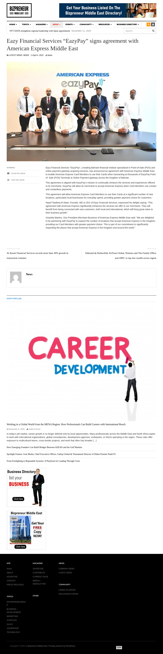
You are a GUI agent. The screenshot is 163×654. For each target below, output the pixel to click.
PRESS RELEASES (15, 585)
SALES (10, 624)
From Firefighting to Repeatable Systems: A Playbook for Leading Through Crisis (43, 461)
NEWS (56, 24)
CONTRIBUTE (39, 573)
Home (9, 569)
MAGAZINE (42, 24)
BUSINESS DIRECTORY (128, 24)
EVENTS (70, 24)
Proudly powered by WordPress (62, 646)
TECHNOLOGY (13, 632)
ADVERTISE (12, 577)
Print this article (15, 180)
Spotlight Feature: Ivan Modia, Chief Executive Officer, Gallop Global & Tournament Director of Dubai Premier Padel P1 (61, 454)
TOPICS (26, 24)
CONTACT (11, 581)
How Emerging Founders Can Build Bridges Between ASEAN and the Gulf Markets (44, 447)
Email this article (16, 173)
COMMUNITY (87, 24)
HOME (13, 24)
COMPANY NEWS (66, 569)
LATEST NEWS (15, 55)
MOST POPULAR (14, 298)
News (49, 55)
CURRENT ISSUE (40, 577)
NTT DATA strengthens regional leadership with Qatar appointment (40, 31)
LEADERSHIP (13, 628)
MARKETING (12, 616)
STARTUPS (12, 620)
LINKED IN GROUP (67, 590)
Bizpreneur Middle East (37, 646)
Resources (105, 24)
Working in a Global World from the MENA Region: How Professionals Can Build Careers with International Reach (66, 424)
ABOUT (10, 573)
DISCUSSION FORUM (68, 594)
